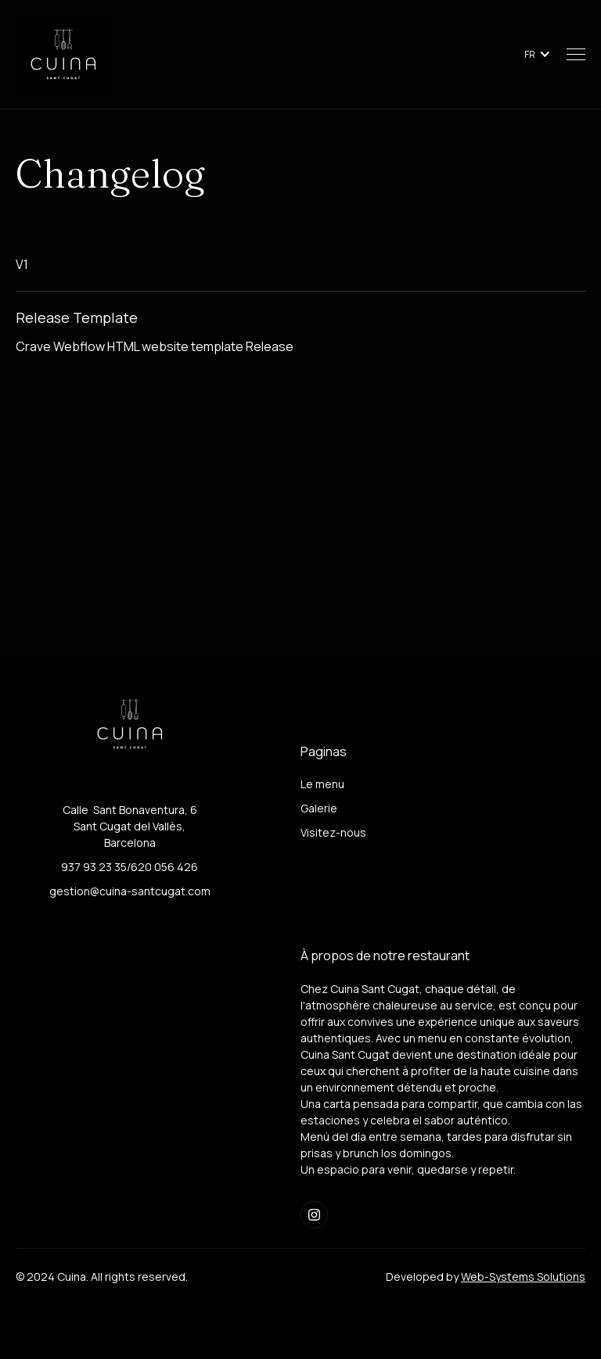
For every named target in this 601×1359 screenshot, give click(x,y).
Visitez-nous (333, 832)
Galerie (318, 808)
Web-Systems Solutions (523, 1276)
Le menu (322, 783)
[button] (538, 54)
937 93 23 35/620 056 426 (129, 866)
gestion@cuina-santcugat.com (130, 891)
